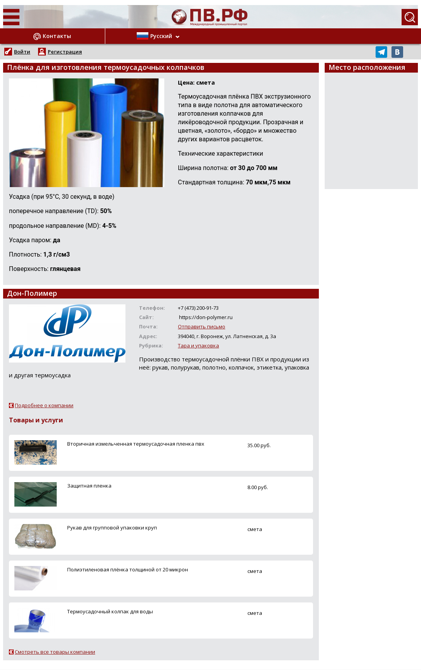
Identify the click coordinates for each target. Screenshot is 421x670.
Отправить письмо (201, 326)
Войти (22, 51)
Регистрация (65, 51)
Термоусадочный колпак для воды (110, 611)
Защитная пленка (89, 485)
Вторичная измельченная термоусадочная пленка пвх (135, 443)
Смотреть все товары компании (55, 651)
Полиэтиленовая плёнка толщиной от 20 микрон (127, 569)
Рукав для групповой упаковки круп (112, 527)
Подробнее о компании (44, 405)
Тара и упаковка (198, 345)
